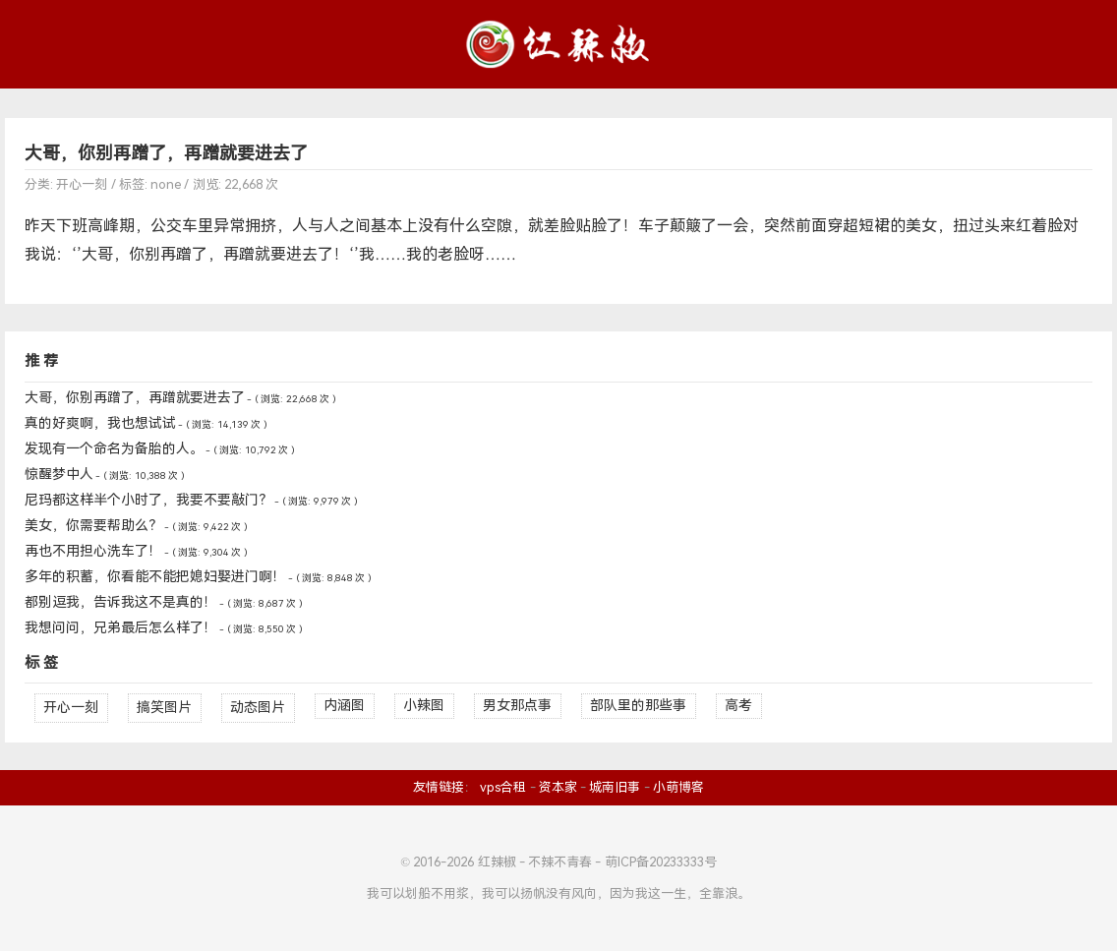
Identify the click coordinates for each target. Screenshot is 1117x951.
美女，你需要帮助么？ (93, 525)
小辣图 (423, 705)
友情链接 (438, 787)
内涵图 (344, 705)
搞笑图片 (164, 707)
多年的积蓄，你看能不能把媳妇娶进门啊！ (155, 576)
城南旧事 (614, 787)
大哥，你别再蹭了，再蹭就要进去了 (166, 153)
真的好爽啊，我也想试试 (100, 423)
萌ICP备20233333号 (661, 862)
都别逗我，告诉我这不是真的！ (121, 602)
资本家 (558, 787)
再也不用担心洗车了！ (93, 551)
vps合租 (503, 787)
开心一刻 (81, 184)
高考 (738, 705)
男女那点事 (517, 705)
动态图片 (257, 707)
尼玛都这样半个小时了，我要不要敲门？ (148, 500)
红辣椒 (497, 862)
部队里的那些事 (638, 705)
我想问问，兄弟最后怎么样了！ (121, 628)
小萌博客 (678, 787)
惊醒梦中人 (59, 474)
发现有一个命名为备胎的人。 (114, 449)
